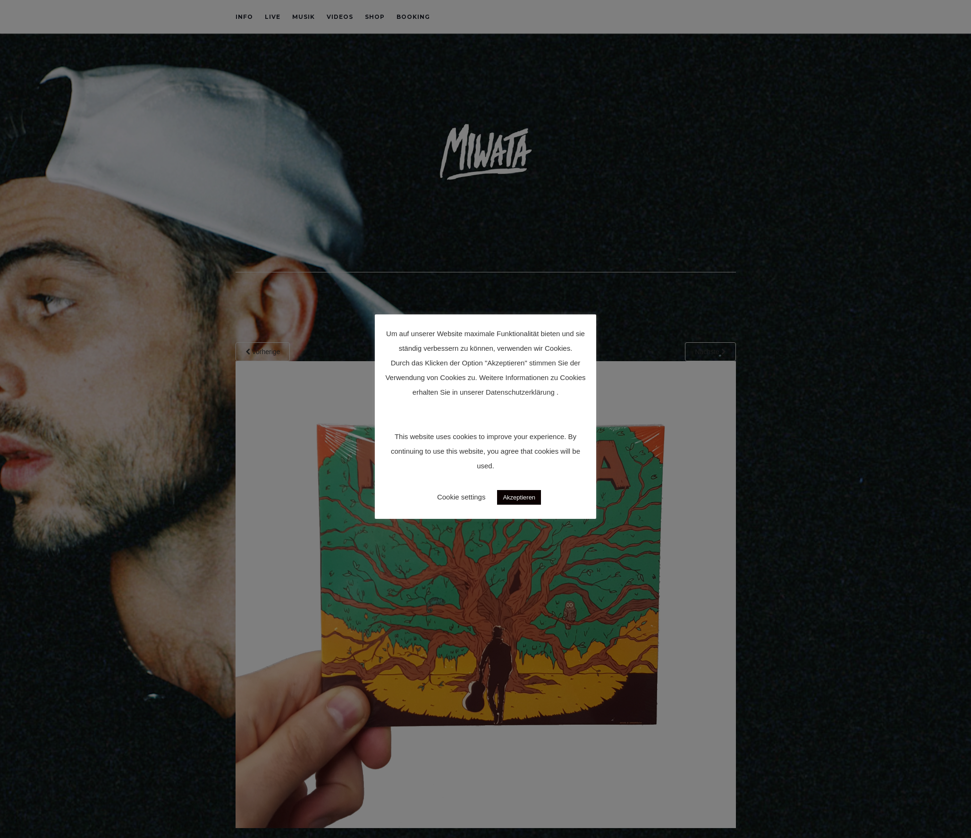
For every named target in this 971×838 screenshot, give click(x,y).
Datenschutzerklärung (520, 392)
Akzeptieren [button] (519, 497)
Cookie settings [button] (461, 497)
